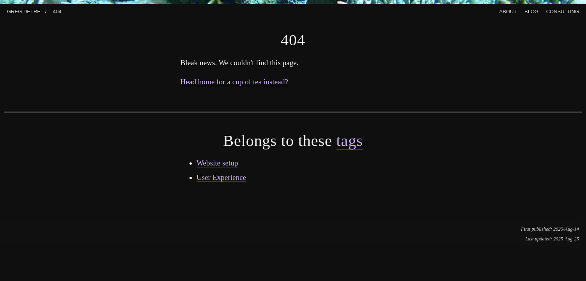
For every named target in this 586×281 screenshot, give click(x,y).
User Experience (221, 177)
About (508, 11)
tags (349, 140)
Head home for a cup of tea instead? (235, 82)
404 (57, 11)
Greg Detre (24, 11)
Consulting (562, 11)
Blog (531, 11)
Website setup (217, 163)
